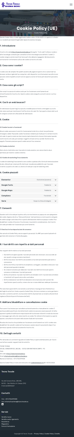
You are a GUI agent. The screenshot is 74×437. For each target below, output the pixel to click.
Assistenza (5, 421)
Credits (57, 433)
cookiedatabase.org (37, 363)
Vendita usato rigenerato (10, 419)
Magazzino (5, 423)
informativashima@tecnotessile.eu (15, 356)
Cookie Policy (49, 433)
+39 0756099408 (11, 399)
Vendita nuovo (6, 416)
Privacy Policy (39, 433)
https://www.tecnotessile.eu (20, 52)
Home (29, 33)
